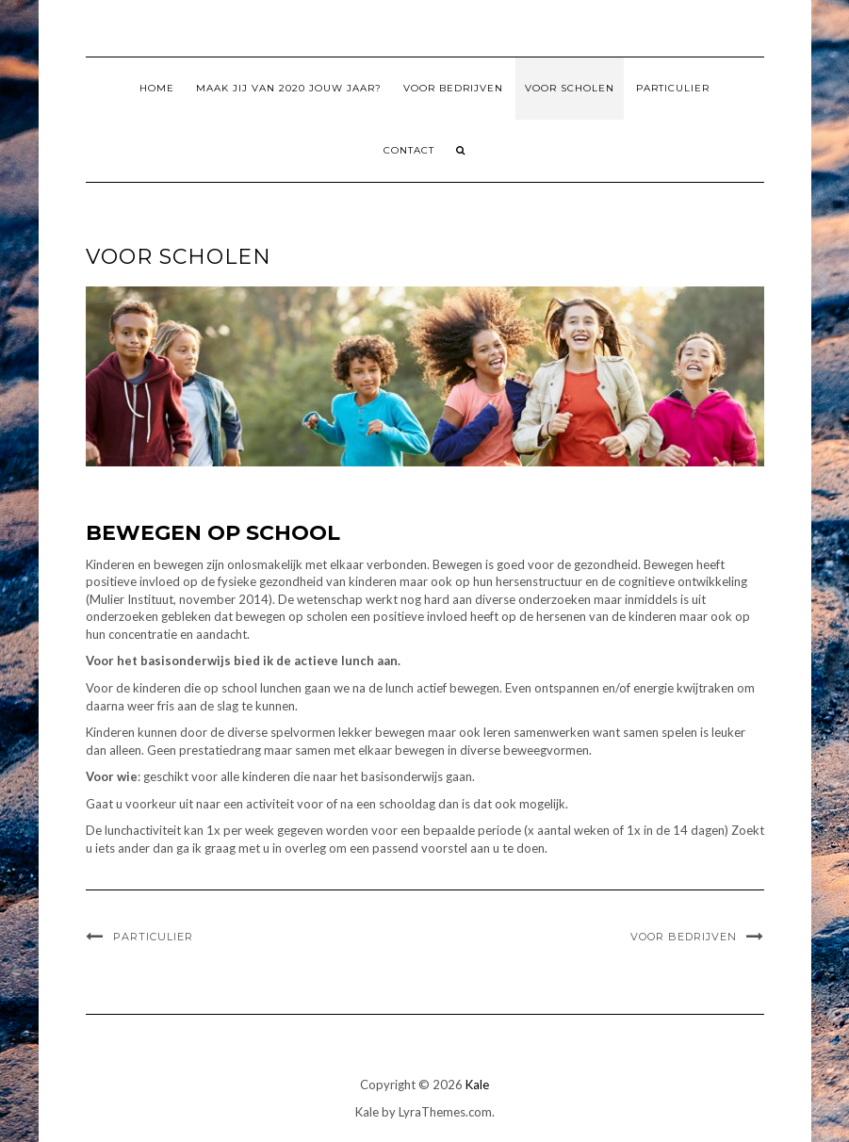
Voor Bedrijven (453, 88)
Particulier (673, 88)
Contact (409, 150)
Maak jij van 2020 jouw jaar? (289, 88)
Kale (477, 1084)
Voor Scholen (569, 88)
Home (156, 88)
